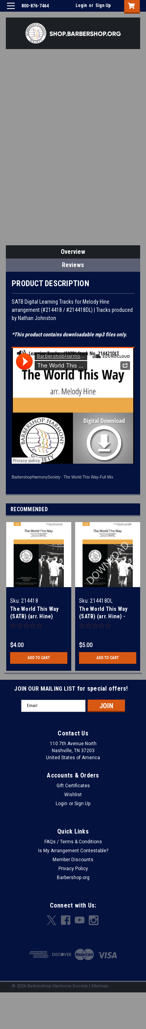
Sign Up (103, 5)
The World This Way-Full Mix (88, 477)
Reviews (73, 265)
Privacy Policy (73, 868)
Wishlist (73, 794)
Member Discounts (73, 859)
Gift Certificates (73, 785)
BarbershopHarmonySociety (36, 477)
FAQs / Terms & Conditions (73, 841)
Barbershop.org (73, 877)
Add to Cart (39, 658)
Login (81, 5)
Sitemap (99, 986)
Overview (73, 251)
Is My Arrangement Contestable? (73, 850)
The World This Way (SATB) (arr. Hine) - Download (103, 616)
